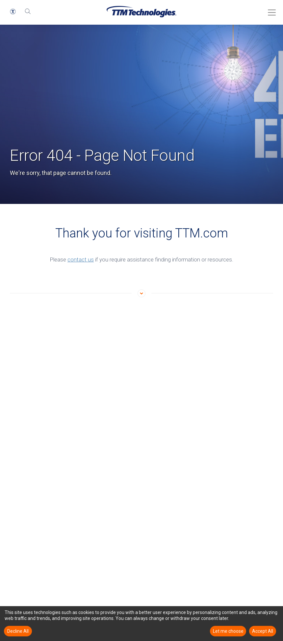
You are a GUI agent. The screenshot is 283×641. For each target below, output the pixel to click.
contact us (80, 259)
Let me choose (228, 631)
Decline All (18, 631)
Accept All (262, 631)
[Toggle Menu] (270, 10)
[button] (13, 11)
